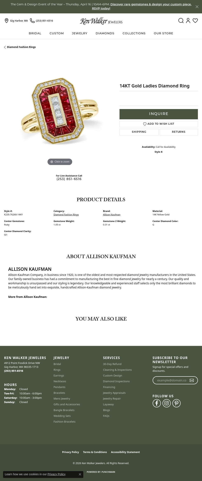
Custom (57, 33)
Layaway (108, 404)
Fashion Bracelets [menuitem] (65, 421)
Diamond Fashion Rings (21, 47)
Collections (134, 33)
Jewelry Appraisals (114, 393)
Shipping (139, 132)
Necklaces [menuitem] (60, 381)
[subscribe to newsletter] (191, 380)
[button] (180, 21)
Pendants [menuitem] (59, 387)
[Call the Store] (13, 371)
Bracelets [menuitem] (59, 393)
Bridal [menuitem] (57, 364)
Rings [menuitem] (57, 370)
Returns (179, 132)
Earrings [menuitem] (59, 375)
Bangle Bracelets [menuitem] (64, 410)
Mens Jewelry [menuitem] (62, 398)
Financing (109, 387)
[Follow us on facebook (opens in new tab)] (157, 403)
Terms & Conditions (95, 452)
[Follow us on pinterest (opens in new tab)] (176, 403)
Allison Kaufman (111, 214)
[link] (16, 21)
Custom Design (112, 375)
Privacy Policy (70, 452)
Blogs (106, 410)
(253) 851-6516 (69, 179)
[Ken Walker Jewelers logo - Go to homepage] (101, 20)
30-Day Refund (112, 364)
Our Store (163, 33)
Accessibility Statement (125, 452)
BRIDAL (35, 33)
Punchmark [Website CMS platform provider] (108, 472)
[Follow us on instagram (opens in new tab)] (167, 403)
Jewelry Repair (112, 398)
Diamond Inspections (116, 381)
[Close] (197, 6)
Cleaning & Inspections (117, 370)
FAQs (106, 416)
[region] (59, 111)
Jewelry (79, 33)
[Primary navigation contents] (101, 33)
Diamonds (105, 33)
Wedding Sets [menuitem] (62, 416)
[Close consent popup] (80, 474)
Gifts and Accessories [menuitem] (67, 404)
